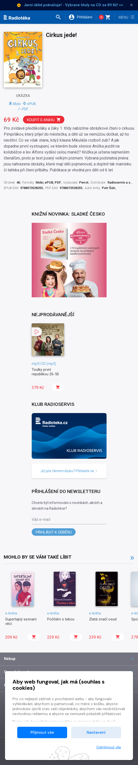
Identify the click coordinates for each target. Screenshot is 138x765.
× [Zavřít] (131, 5)
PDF (23, 109)
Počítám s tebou (60, 619)
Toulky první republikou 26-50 (45, 371)
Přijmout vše (42, 732)
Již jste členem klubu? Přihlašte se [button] (69, 471)
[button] (60, 17)
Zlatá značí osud (103, 619)
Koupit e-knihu (44, 119)
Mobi (15, 104)
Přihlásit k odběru (54, 532)
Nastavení (96, 732)
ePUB (29, 104)
